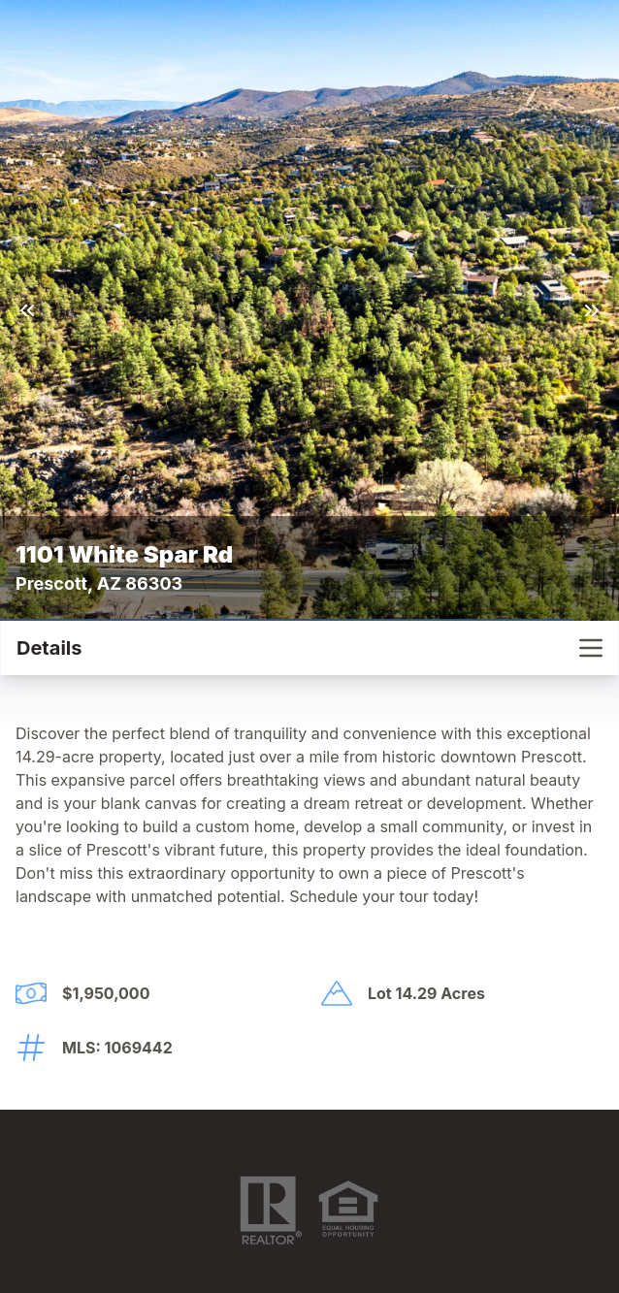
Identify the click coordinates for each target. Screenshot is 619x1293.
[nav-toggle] (591, 648)
